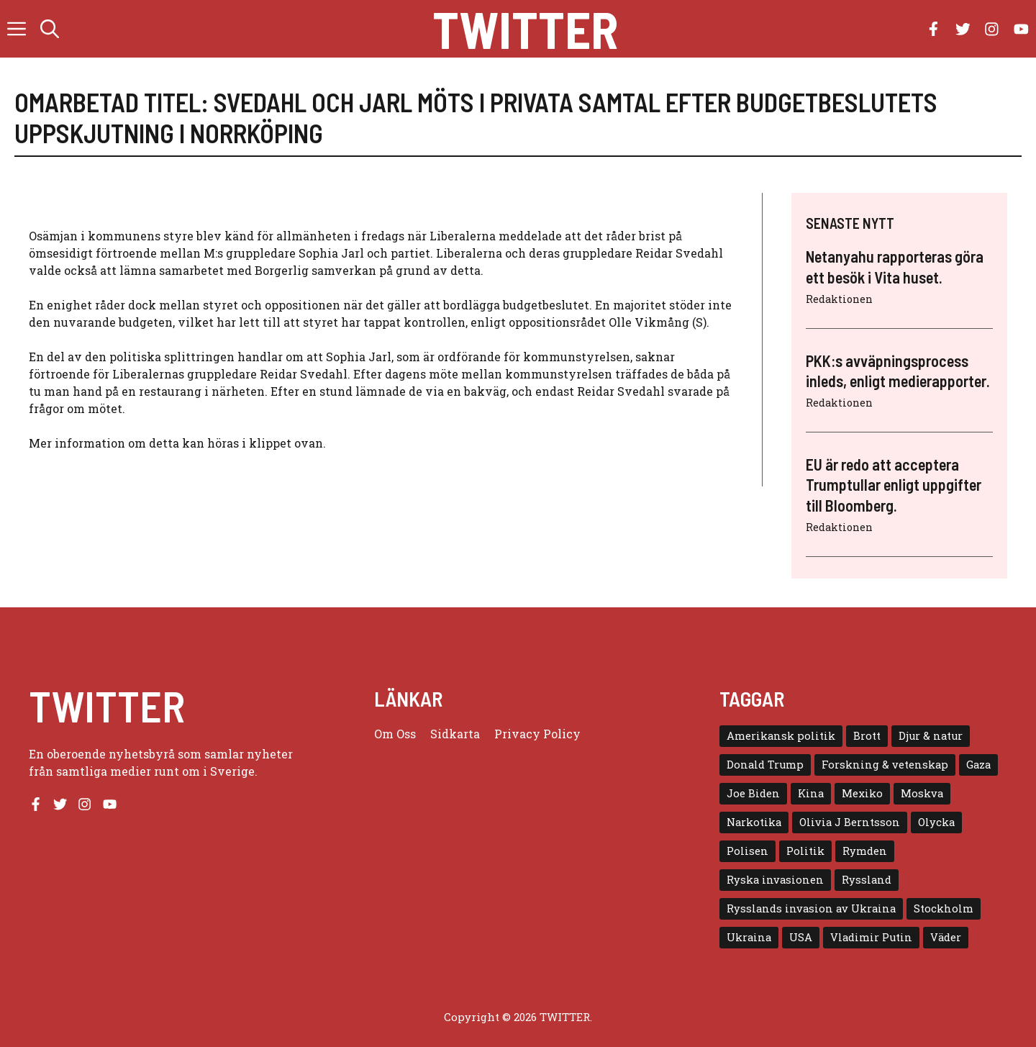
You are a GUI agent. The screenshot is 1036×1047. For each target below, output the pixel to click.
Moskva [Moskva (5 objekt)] (922, 793)
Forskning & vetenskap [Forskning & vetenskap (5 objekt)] (885, 764)
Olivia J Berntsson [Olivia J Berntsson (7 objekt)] (849, 822)
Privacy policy (537, 733)
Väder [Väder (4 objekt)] (945, 937)
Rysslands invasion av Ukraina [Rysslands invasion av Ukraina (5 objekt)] (811, 908)
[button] (49, 29)
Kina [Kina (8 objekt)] (811, 793)
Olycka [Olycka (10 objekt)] (936, 822)
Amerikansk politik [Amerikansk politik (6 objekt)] (781, 736)
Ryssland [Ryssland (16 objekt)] (866, 880)
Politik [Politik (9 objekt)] (805, 851)
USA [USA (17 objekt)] (800, 937)
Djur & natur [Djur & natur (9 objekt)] (931, 736)
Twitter (525, 29)
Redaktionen (839, 299)
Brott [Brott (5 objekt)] (867, 736)
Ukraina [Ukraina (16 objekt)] (749, 937)
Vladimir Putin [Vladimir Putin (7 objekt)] (871, 937)
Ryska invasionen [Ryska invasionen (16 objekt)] (775, 880)
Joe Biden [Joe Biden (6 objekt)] (753, 793)
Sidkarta (455, 733)
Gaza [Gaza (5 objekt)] (978, 764)
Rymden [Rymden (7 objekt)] (864, 851)
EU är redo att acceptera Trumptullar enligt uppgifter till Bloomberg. (893, 485)
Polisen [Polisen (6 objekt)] (747, 851)
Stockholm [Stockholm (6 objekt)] (943, 908)
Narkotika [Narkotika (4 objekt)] (754, 822)
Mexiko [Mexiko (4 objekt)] (862, 793)
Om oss (395, 733)
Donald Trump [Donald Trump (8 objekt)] (765, 764)
